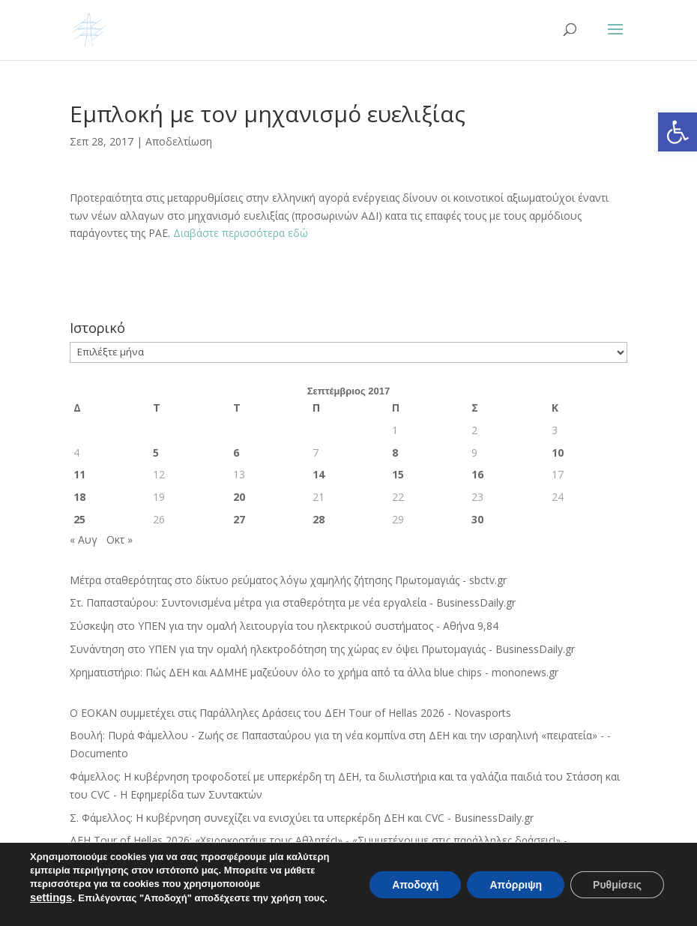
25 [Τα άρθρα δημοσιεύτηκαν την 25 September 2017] (79, 519)
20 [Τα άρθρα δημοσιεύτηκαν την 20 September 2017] (239, 497)
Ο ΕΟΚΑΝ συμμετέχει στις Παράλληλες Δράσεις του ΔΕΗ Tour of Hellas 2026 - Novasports (290, 713)
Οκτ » (119, 539)
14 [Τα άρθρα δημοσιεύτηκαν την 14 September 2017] (319, 474)
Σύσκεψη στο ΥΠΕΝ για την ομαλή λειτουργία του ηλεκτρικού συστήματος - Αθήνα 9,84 (284, 626)
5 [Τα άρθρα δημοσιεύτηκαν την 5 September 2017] (156, 452)
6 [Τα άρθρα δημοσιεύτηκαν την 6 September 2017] (236, 452)
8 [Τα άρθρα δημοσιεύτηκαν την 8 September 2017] (395, 452)
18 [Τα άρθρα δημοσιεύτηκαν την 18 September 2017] (79, 497)
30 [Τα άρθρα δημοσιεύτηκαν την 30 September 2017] (477, 519)
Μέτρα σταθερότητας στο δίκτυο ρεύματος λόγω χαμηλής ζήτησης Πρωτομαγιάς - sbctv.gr (288, 580)
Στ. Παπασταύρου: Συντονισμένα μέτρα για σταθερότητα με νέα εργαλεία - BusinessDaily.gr (293, 602)
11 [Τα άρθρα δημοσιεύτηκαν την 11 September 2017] (79, 474)
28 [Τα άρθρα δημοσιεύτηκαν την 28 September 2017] (319, 519)
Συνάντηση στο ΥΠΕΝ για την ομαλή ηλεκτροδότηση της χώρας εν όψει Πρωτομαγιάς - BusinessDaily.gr (322, 649)
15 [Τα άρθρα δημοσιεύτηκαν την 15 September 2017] (398, 474)
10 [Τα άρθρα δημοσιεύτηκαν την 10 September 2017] (558, 452)
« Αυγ (83, 539)
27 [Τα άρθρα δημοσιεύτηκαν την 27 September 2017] (239, 519)
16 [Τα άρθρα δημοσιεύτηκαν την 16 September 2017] (477, 474)
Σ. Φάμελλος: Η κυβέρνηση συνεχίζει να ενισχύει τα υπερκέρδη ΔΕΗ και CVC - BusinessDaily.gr (302, 818)
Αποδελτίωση (178, 141)
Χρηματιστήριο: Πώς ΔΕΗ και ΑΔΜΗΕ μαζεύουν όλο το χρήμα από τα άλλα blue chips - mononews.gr (314, 672)
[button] (677, 131)
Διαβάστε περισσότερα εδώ (240, 233)
